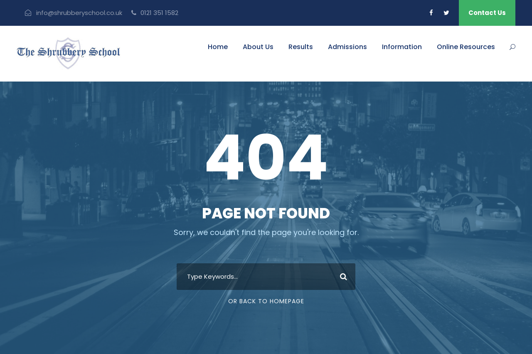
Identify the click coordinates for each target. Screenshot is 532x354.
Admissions (347, 47)
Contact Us (487, 12)
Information (402, 47)
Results (300, 47)
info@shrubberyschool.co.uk (79, 12)
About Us (258, 47)
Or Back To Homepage (266, 301)
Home (218, 47)
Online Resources (466, 47)
